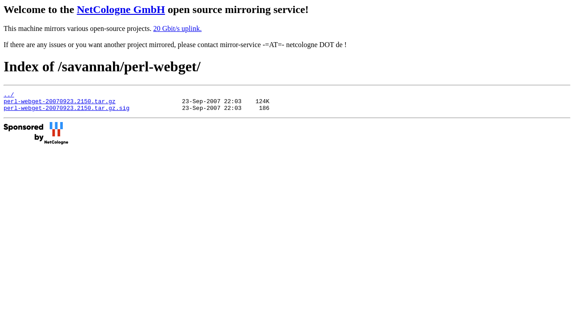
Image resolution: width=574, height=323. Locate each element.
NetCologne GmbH (121, 9)
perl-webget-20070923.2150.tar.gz (60, 104)
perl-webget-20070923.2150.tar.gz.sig (67, 112)
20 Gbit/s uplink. (177, 28)
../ (9, 96)
